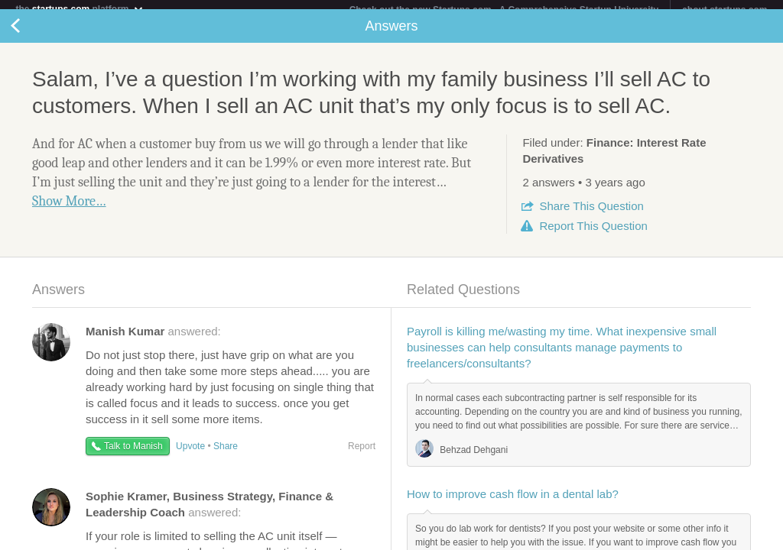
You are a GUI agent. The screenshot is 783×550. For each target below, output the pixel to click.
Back (30, 35)
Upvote (190, 455)
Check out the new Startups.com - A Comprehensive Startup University (504, 10)
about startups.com (724, 10)
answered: (153, 340)
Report (593, 234)
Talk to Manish (133, 455)
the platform (79, 9)
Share (591, 215)
